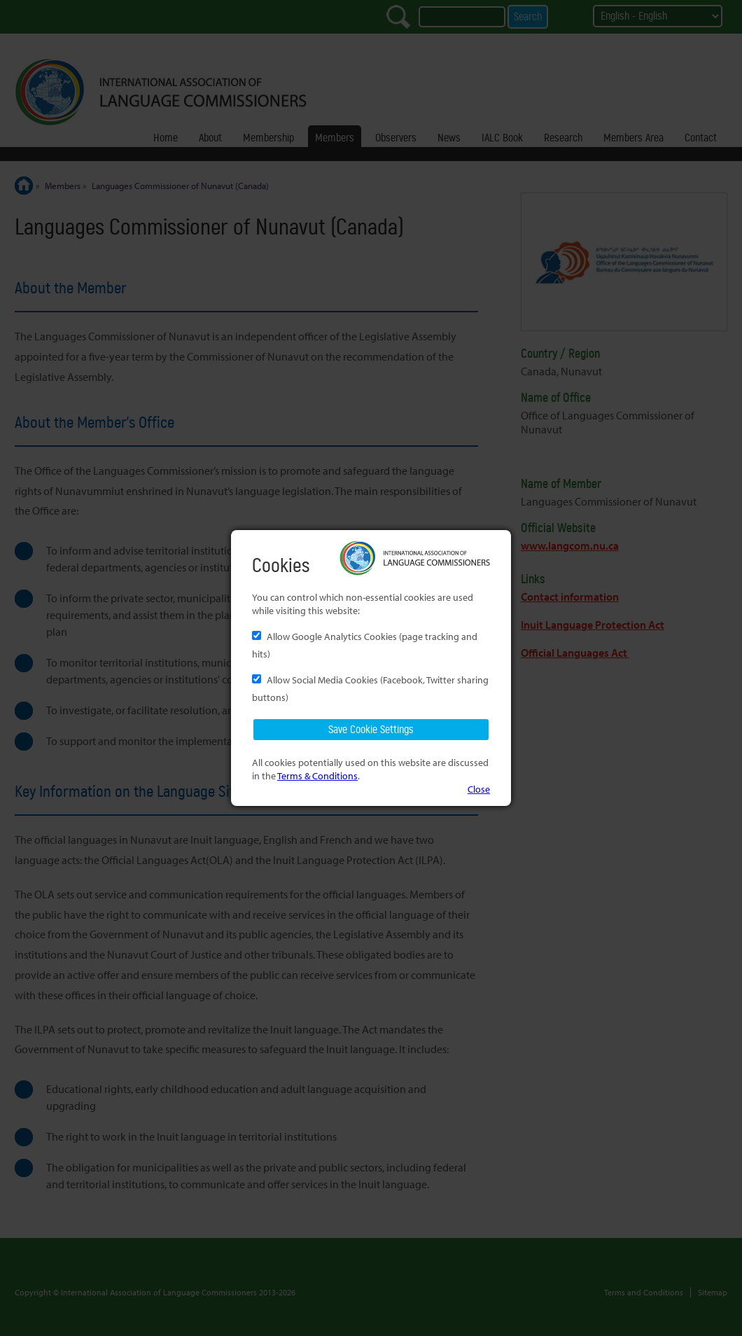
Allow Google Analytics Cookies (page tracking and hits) (364, 644)
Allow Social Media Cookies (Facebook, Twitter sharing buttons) (370, 688)
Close (479, 788)
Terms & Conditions (317, 775)
